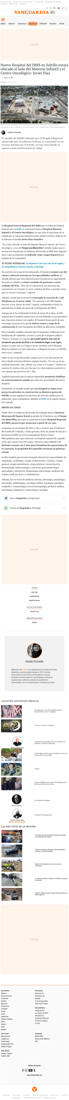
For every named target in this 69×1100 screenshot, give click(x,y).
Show (61, 24)
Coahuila (22, 24)
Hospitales (35, 600)
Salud (35, 592)
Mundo (53, 24)
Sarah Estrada (14, 132)
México (11, 24)
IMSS (44, 399)
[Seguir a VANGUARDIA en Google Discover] (7, 78)
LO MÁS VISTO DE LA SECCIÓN (19, 826)
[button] (3, 19)
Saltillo (33, 24)
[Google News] (34, 498)
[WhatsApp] (34, 508)
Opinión (43, 24)
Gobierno (35, 596)
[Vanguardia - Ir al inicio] (34, 13)
